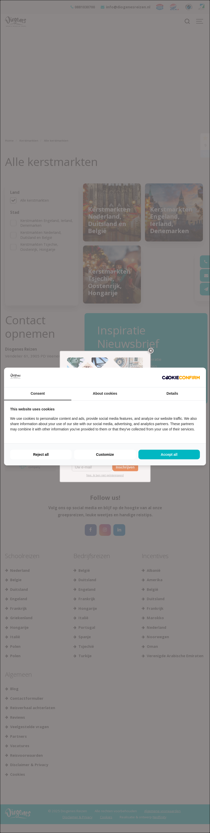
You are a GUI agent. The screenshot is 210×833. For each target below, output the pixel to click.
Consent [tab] (38, 393)
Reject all (41, 454)
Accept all (169, 454)
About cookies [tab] (105, 393)
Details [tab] (172, 393)
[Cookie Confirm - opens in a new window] (181, 377)
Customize (105, 454)
